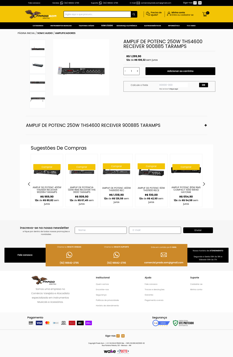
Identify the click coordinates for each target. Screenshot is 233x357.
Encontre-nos (102, 289)
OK (203, 85)
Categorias (38, 25)
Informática (174, 25)
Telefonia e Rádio (86, 25)
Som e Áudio (107, 25)
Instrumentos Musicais (61, 25)
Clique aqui (173, 89)
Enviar (198, 230)
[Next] (204, 184)
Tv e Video (191, 25)
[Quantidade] (131, 71)
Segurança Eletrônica (126, 25)
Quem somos (102, 284)
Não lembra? (168, 89)
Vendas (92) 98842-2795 (65, 3)
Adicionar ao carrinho (180, 71)
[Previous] (29, 184)
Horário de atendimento (107, 305)
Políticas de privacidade (107, 300)
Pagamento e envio (154, 300)
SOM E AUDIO (45, 33)
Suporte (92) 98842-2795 (104, 3)
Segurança (101, 294)
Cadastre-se (196, 284)
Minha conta (196, 289)
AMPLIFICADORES (65, 33)
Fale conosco (151, 284)
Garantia (149, 294)
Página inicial (26, 33)
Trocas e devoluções (154, 289)
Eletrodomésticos (152, 25)
